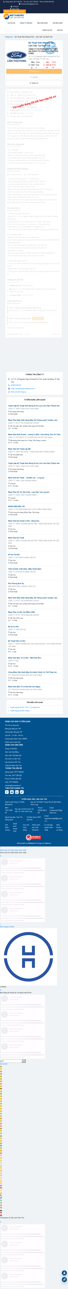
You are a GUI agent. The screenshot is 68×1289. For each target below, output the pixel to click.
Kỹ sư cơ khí (13, 627)
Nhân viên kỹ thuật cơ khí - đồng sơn (23, 521)
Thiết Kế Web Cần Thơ (13, 766)
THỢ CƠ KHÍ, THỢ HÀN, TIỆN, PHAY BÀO (24, 569)
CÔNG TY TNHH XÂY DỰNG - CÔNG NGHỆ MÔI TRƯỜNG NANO (31, 452)
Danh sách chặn (20, 850)
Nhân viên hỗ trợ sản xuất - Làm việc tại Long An (28, 492)
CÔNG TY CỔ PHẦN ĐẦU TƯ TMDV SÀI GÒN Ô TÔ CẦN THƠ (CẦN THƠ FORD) (43, 51)
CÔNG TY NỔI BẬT (26, 23)
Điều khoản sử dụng (59, 827)
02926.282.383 (49, 2)
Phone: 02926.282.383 (13, 779)
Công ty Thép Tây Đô (17, 630)
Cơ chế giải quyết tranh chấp (48, 827)
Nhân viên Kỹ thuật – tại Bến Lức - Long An (26, 478)
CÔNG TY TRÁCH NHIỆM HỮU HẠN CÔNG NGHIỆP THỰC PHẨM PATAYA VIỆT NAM (34, 645)
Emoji (2, 1064)
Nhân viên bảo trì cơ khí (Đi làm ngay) (24, 687)
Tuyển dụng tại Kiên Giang (19, 711)
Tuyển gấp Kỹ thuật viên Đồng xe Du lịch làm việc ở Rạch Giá (33, 406)
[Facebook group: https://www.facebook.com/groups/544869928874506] (12, 792)
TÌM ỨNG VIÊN (57, 23)
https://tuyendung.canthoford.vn (23, 389)
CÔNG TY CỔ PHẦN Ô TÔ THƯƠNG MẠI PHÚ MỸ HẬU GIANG (30, 437)
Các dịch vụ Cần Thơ (12, 759)
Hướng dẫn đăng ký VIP (13, 732)
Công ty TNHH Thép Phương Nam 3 (22, 481)
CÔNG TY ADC (13, 661)
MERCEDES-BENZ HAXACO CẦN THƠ (21, 586)
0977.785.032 (34, 2)
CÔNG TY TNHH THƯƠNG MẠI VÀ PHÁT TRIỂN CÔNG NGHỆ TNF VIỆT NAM (34, 525)
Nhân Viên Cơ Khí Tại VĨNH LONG (21, 612)
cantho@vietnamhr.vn (13, 786)
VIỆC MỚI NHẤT (42, 23)
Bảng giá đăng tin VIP (13, 729)
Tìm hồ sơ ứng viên (12, 725)
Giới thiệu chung (7, 827)
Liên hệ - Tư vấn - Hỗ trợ (14, 735)
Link (6, 1064)
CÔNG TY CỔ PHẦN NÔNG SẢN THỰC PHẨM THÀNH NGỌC (30, 509)
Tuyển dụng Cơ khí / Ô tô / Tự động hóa (25, 707)
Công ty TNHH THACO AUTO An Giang (23, 409)
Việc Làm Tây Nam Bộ (13, 755)
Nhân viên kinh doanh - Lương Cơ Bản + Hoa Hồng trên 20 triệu (34, 434)
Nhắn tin (34, 83)
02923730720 (16, 385)
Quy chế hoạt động (26, 827)
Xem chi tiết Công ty (18, 392)
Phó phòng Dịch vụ (16, 583)
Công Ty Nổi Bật (11, 749)
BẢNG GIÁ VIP (47, 30)
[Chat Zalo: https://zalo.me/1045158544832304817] (17, 792)
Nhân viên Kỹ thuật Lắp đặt (19, 449)
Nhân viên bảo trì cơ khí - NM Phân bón (24, 658)
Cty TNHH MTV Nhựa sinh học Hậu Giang (25, 675)
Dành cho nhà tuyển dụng (14, 11)
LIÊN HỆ (59, 30)
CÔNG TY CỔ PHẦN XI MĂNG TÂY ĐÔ (22, 558)
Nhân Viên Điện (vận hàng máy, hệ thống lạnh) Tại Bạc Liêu (32, 420)
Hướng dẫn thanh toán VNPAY (16, 739)
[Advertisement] (33, 356)
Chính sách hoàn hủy (12, 742)
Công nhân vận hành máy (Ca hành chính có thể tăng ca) (32, 672)
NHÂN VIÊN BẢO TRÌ (16, 506)
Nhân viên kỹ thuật (16, 538)
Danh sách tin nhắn (7, 850)
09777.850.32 (18, 2)
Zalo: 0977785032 (11, 782)
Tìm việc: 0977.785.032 (13, 775)
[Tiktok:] (22, 792)
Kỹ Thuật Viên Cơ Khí (16, 641)
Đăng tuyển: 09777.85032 (14, 772)
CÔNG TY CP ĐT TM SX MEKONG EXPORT (23, 423)
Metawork (32, 843)
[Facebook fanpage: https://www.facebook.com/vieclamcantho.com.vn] (7, 792)
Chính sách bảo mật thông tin (36, 827)
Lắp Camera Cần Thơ (13, 762)
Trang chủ (8, 37)
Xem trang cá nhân (7, 927)
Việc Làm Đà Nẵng (12, 752)
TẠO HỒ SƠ (11, 23)
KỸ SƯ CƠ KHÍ (13, 555)
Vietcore (48, 843)
